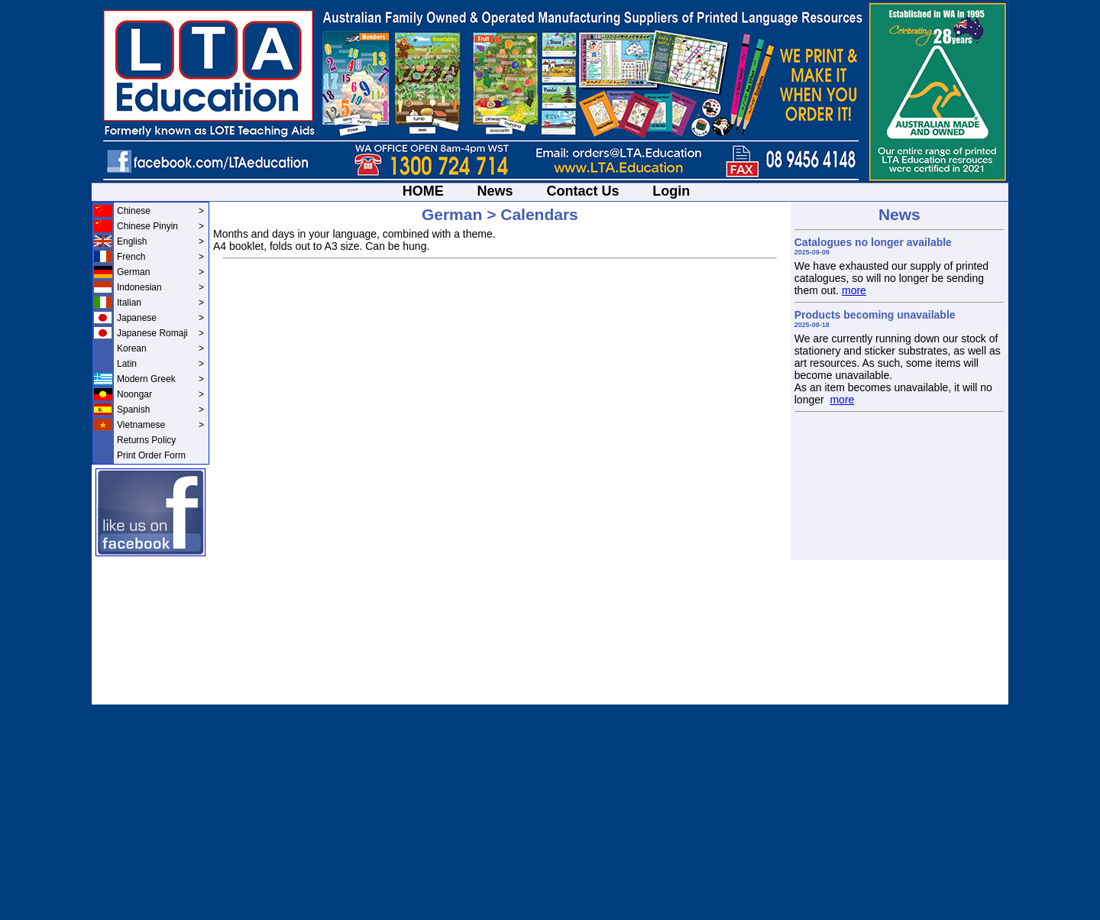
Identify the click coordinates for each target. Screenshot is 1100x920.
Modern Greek (160, 379)
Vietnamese (160, 425)
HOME (423, 191)
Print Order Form (151, 455)
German (160, 272)
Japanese (160, 318)
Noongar (160, 394)
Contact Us (582, 191)
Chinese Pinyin (160, 226)
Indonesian (160, 287)
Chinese (160, 211)
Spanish (160, 409)
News (495, 191)
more (854, 290)
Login (671, 191)
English (160, 241)
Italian (160, 302)
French (160, 256)
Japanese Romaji (160, 333)
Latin (160, 363)
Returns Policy (146, 440)
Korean (160, 348)
